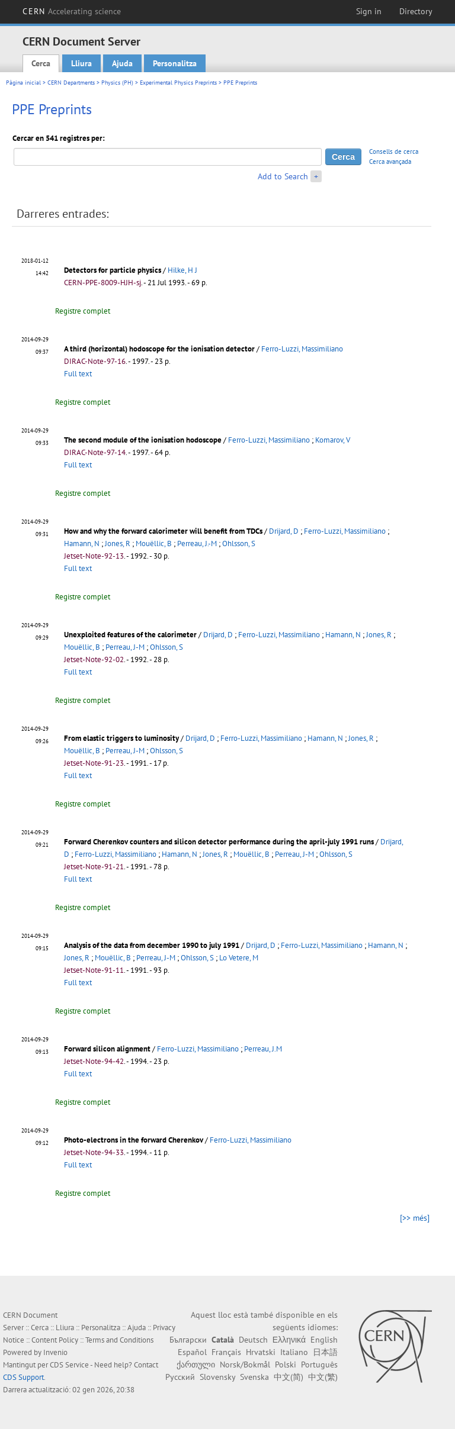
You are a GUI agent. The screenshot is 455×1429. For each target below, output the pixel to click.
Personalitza (175, 63)
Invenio (55, 1352)
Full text (78, 374)
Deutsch (253, 1339)
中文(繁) (323, 1377)
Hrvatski (260, 1352)
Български (188, 1339)
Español (192, 1352)
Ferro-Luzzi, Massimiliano (302, 349)
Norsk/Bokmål (245, 1364)
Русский (180, 1377)
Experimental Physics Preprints (178, 82)
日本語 (325, 1352)
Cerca (40, 63)
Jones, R (117, 543)
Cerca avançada (390, 161)
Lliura (81, 63)
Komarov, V (332, 440)
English (324, 1339)
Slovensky (217, 1377)
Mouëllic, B (154, 543)
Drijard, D (284, 531)
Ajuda (122, 63)
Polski (285, 1364)
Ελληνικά (289, 1339)
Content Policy (54, 1340)
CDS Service (69, 1365)
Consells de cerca (393, 151)
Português (319, 1364)
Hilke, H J (182, 270)
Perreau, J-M (125, 647)
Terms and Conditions (119, 1340)
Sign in (369, 11)
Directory (415, 11)
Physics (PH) (117, 82)
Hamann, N (82, 543)
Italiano (294, 1352)
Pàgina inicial (23, 82)
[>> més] (415, 1217)
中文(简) (288, 1377)
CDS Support (23, 1377)
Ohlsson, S (238, 543)
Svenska (254, 1377)
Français (226, 1352)
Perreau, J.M (263, 1049)
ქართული (196, 1364)
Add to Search (283, 176)
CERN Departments (71, 82)
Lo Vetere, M (238, 958)
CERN (72, 11)
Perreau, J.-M (197, 543)
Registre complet (82, 311)
